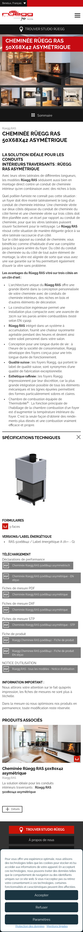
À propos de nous (41, 840)
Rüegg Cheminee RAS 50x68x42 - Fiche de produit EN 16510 (43, 652)
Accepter (41, 895)
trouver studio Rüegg (41, 29)
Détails (12, 809)
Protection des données (29, 926)
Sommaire (41, 115)
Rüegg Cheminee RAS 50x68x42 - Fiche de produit (43, 640)
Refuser (42, 907)
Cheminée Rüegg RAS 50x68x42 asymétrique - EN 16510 (43, 578)
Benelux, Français (11, 3)
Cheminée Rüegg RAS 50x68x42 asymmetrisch (41, 565)
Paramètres (41, 920)
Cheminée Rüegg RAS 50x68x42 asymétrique (40, 594)
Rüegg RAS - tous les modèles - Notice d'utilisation (43, 669)
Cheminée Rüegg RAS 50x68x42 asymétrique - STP (43, 624)
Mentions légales (57, 926)
